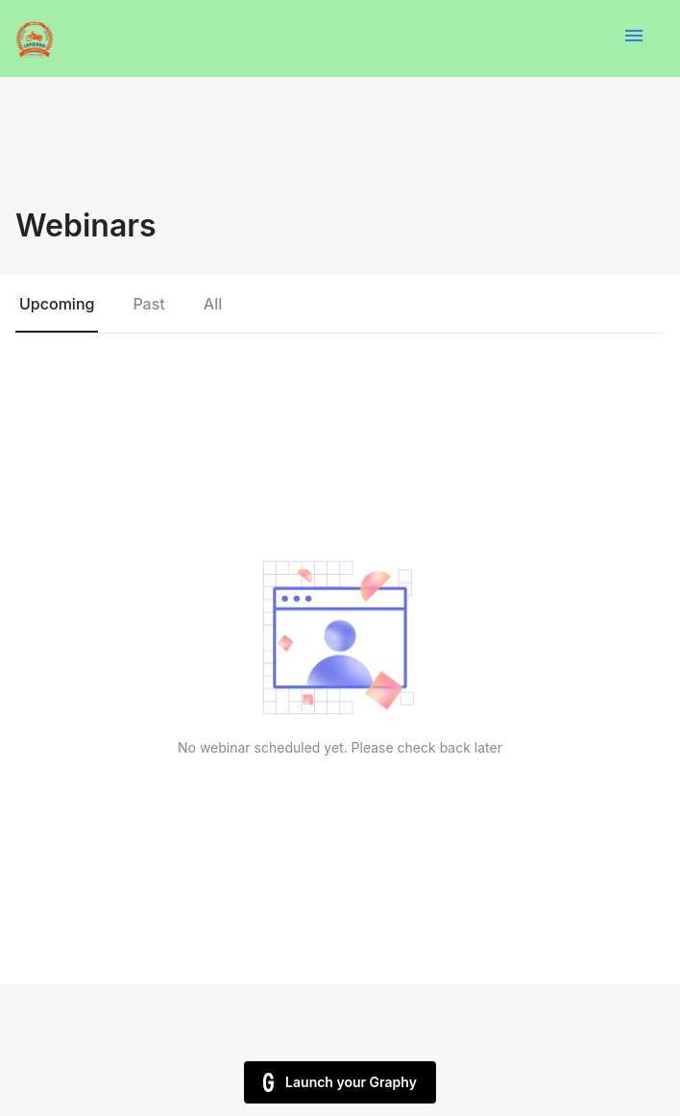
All (213, 303)
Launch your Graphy (340, 1082)
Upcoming (56, 303)
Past (148, 303)
